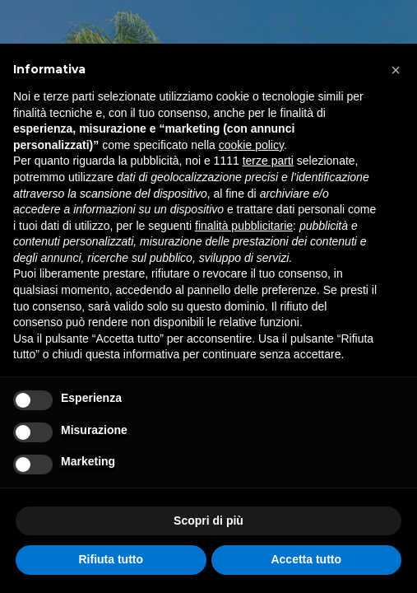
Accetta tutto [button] (306, 559)
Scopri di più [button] (208, 520)
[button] (395, 70)
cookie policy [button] (251, 145)
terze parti (268, 160)
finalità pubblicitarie (244, 225)
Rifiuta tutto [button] (110, 559)
